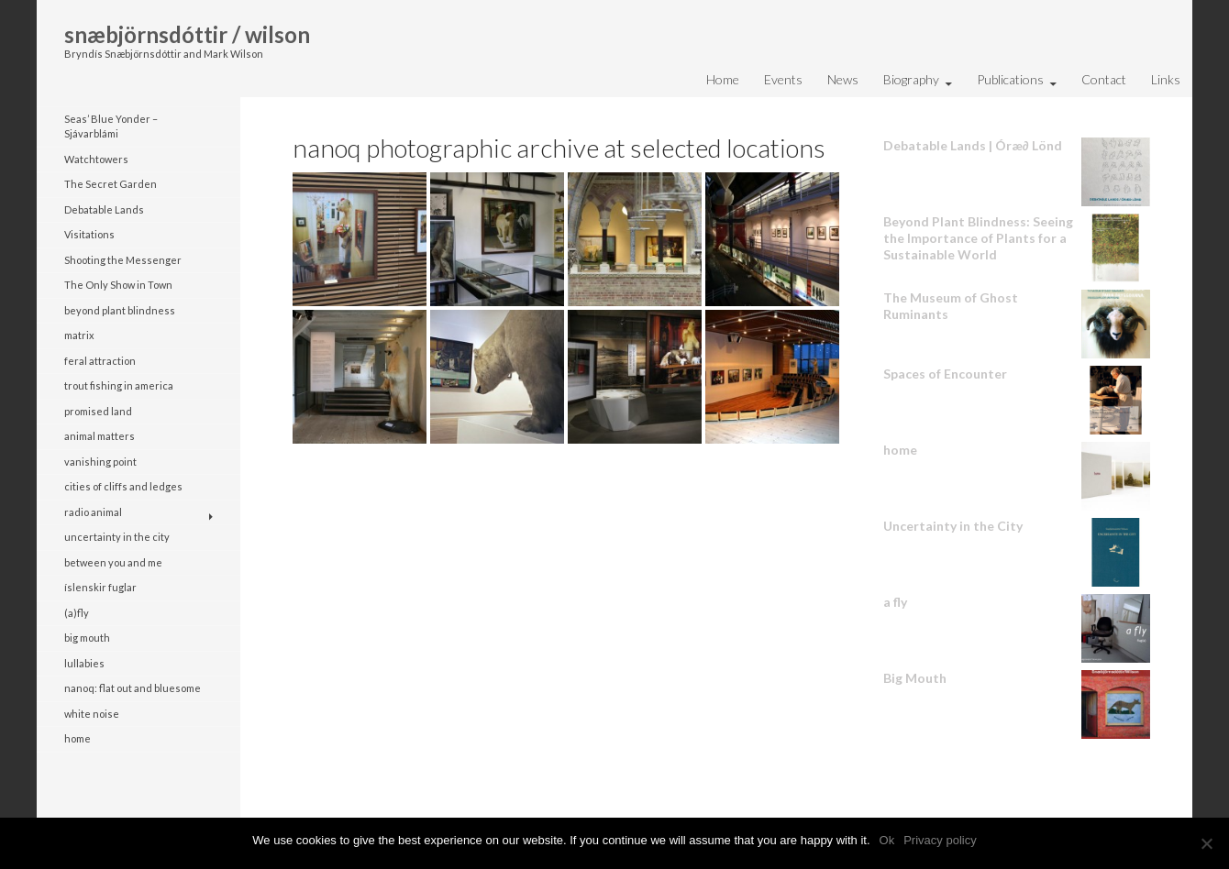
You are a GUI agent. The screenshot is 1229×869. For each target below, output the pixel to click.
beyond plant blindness (119, 310)
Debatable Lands (104, 209)
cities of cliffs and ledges (123, 486)
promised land (98, 411)
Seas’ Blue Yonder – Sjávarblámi (111, 126)
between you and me (113, 562)
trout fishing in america (118, 385)
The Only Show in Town (118, 285)
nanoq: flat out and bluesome (132, 688)
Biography (911, 79)
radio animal (93, 512)
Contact (1103, 79)
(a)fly (76, 613)
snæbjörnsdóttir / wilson (187, 34)
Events (783, 79)
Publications (1010, 79)
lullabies (84, 663)
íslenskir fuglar (100, 587)
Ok (887, 840)
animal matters (99, 436)
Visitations (89, 234)
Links (1165, 79)
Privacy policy (939, 840)
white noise (91, 714)
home (77, 738)
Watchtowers (96, 159)
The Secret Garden (110, 184)
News (842, 79)
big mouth (87, 638)
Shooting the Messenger (123, 260)
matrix (79, 335)
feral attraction (100, 361)
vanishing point (100, 462)
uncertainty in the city (117, 537)
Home (722, 79)
